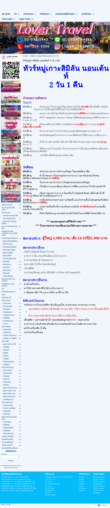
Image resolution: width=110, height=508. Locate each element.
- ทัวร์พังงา (32, 56)
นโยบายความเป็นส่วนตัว (9, 468)
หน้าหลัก (25, 56)
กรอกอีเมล (4, 454)
